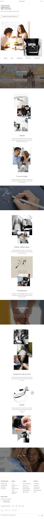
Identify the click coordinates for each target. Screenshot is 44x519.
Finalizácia (37, 57)
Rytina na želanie (26, 486)
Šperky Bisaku (3, 486)
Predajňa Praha (36, 482)
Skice (12, 57)
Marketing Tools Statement (15, 492)
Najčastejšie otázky (15, 487)
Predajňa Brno (36, 484)
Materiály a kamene (26, 489)
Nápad (5, 57)
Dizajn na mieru (3, 487)
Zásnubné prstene (4, 482)
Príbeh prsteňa (14, 484)
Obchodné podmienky (37, 489)
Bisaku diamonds (26, 491)
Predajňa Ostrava (37, 486)
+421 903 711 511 (6, 500)
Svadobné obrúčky (4, 484)
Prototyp (28, 57)
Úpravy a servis (25, 484)
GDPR (13, 489)
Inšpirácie (13, 486)
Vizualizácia (20, 57)
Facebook (38, 514)
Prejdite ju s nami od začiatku (10, 15)
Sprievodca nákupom (26, 487)
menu (1, 1)
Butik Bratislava (36, 487)
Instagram (42, 514)
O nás (13, 482)
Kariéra (35, 491)
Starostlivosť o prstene (27, 482)
